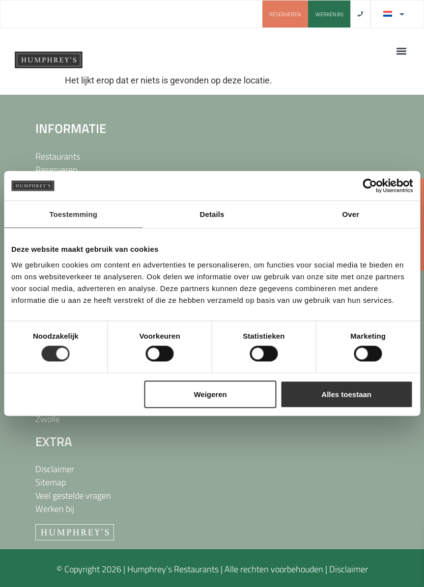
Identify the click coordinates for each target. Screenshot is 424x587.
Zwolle (47, 419)
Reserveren (56, 169)
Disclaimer (54, 469)
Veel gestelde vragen (73, 495)
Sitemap (50, 482)
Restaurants (57, 156)
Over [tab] (351, 214)
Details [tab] (212, 214)
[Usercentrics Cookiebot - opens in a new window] (370, 186)
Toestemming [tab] (73, 214)
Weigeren (210, 394)
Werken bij (54, 508)
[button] (401, 51)
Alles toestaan (346, 394)
